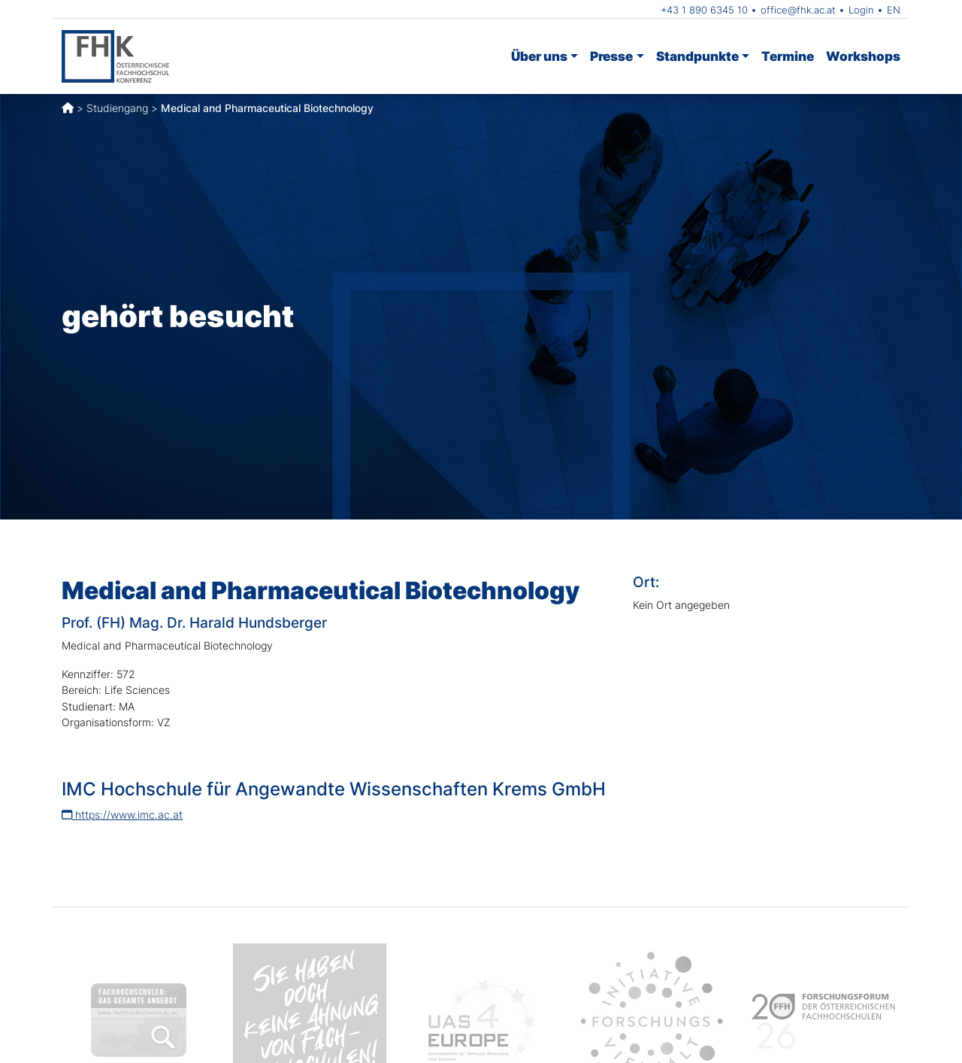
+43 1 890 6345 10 (704, 10)
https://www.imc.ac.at (122, 814)
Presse (611, 56)
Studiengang (117, 107)
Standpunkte (697, 56)
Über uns (539, 56)
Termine (787, 56)
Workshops (863, 56)
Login (861, 10)
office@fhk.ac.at (798, 10)
